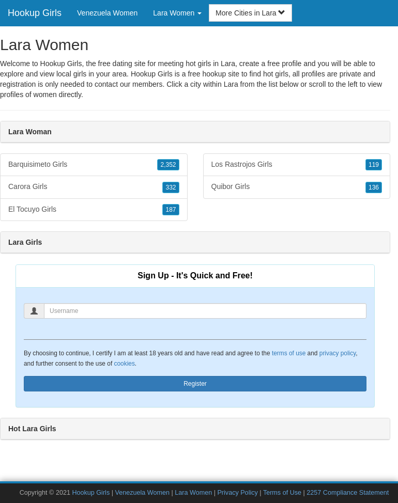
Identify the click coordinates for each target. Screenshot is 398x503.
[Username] (205, 311)
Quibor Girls (296, 187)
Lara (231, 84)
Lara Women (193, 492)
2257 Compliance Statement (348, 492)
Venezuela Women (107, 13)
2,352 (168, 164)
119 (374, 164)
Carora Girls (93, 187)
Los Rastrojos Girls (296, 164)
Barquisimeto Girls (93, 164)
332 (170, 187)
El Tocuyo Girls (93, 209)
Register (195, 383)
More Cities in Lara (250, 13)
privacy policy (337, 353)
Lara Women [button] (177, 13)
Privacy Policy (237, 492)
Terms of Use (282, 492)
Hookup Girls (35, 13)
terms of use (288, 353)
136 (374, 187)
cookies (124, 363)
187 (170, 209)
